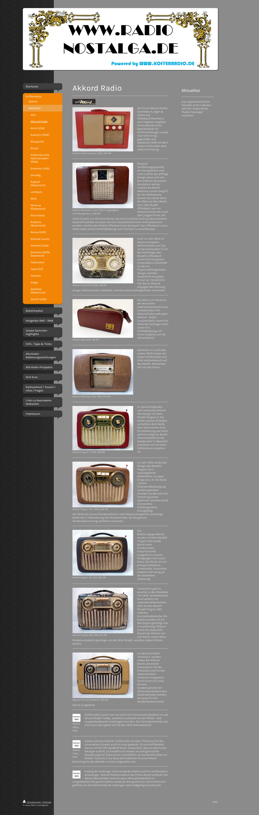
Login (215, 801)
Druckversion (32, 802)
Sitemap (47, 802)
